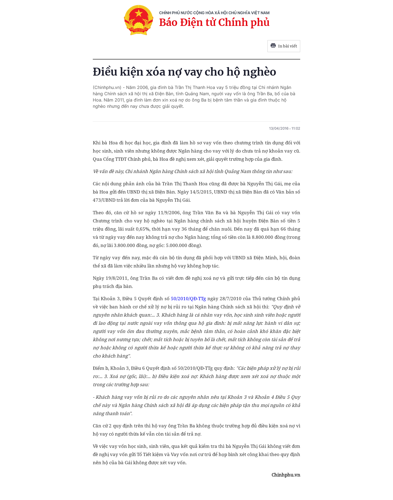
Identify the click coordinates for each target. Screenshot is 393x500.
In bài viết (283, 46)
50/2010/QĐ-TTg (188, 298)
